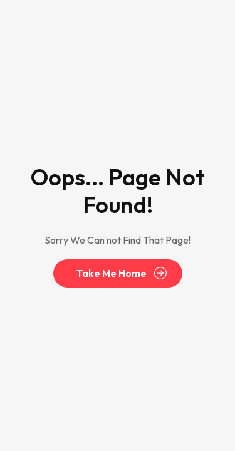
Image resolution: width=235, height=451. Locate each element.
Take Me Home (111, 273)
